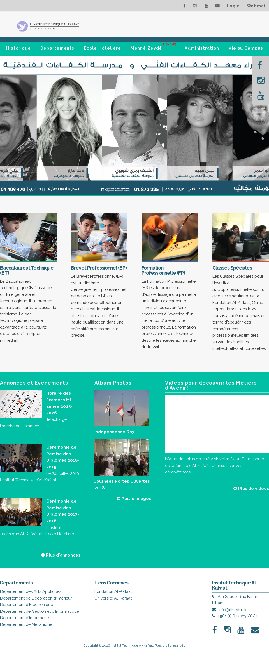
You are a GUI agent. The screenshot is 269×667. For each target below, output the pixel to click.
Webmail (257, 5)
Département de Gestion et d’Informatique (39, 611)
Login (233, 5)
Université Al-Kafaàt (113, 598)
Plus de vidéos (251, 488)
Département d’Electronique (26, 604)
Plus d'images (134, 498)
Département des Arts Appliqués (30, 591)
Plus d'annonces (60, 555)
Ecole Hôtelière (102, 48)
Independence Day (114, 431)
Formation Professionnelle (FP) (163, 270)
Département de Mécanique (26, 624)
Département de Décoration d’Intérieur (36, 598)
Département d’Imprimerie (24, 617)
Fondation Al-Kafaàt (113, 591)
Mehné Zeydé (154, 45)
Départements (57, 48)
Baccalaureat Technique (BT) (27, 270)
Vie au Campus (246, 48)
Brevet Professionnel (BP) (99, 268)
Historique (18, 48)
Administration (202, 48)
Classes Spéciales (232, 268)
